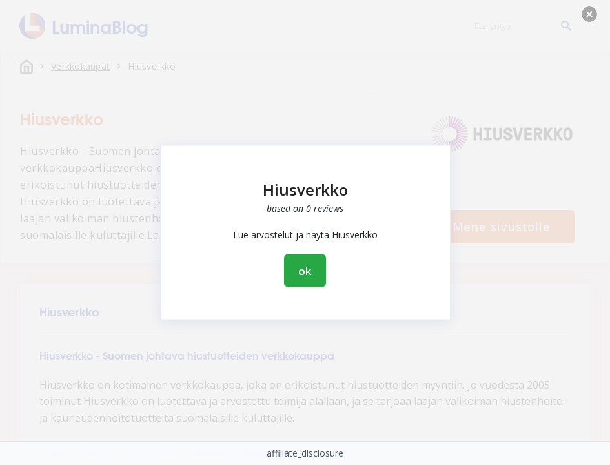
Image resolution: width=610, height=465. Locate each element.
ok (305, 271)
